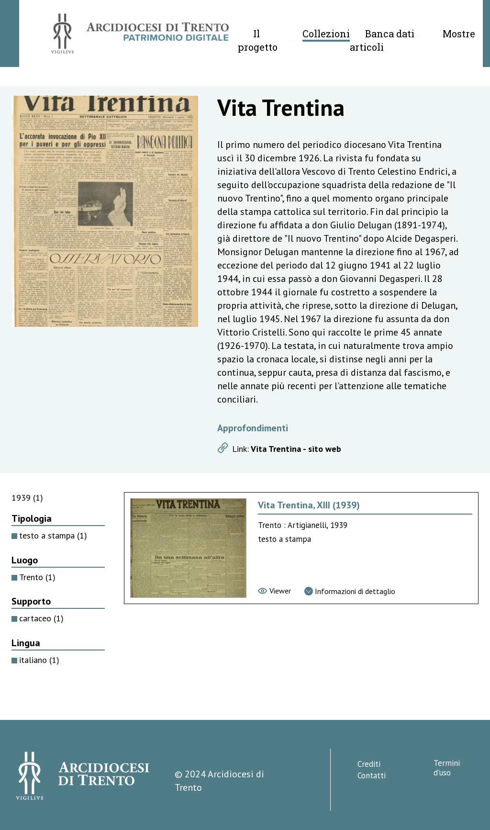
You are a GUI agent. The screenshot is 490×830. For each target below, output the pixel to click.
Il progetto (258, 40)
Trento (37, 577)
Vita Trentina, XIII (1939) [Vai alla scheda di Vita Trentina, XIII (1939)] (309, 505)
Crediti (368, 764)
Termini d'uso (447, 767)
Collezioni (326, 33)
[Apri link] (338, 449)
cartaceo (41, 618)
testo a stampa (53, 535)
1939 (27, 497)
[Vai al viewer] (274, 590)
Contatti (371, 775)
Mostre (459, 33)
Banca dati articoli (382, 40)
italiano (39, 659)
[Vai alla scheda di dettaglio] (349, 591)
